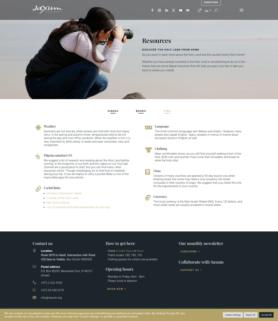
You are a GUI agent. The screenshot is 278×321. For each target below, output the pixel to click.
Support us (189, 270)
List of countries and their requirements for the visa (78, 207)
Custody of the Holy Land (62, 198)
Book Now (115, 288)
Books (141, 111)
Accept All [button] (266, 315)
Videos (113, 111)
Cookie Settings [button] (233, 315)
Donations (211, 2)
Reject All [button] (250, 315)
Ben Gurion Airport (58, 202)
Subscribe (188, 251)
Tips (167, 111)
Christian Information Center (64, 193)
